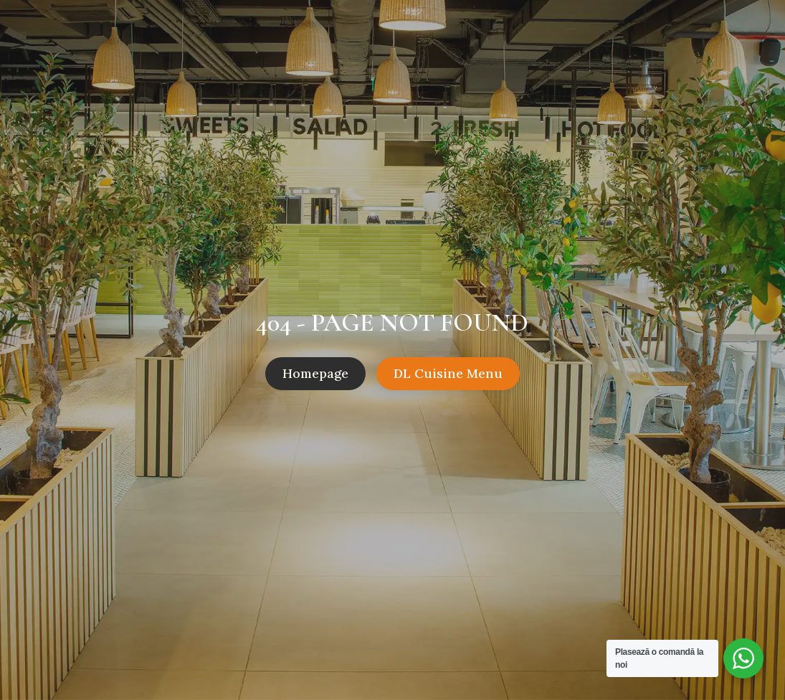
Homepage (315, 373)
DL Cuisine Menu (448, 373)
